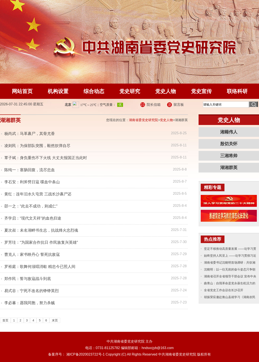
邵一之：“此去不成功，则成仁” (30, 206)
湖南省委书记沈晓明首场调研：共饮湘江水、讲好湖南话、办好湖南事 (229, 263)
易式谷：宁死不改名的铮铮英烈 (31, 291)
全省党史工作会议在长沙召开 (223, 290)
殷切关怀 (228, 143)
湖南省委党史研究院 (143, 120)
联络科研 (237, 91)
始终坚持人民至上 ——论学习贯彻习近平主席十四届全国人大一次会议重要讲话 (230, 256)
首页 (5, 320)
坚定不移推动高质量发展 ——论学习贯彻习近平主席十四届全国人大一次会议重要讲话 (230, 249)
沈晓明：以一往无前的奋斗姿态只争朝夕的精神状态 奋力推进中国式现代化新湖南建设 (230, 270)
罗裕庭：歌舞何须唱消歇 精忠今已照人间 (39, 266)
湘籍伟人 (228, 132)
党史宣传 (201, 91)
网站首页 (22, 91)
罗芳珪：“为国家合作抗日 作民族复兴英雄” (41, 242)
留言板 (179, 104)
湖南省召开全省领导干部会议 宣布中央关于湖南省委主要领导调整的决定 (230, 277)
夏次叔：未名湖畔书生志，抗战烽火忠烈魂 (41, 230)
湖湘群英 (228, 167)
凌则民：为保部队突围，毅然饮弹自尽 (37, 146)
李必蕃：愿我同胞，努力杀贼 (29, 303)
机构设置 (58, 91)
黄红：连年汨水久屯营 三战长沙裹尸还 (37, 194)
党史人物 (165, 91)
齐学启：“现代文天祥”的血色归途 (32, 218)
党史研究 (129, 91)
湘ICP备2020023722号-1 (85, 354)
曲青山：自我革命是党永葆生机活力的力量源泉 (229, 284)
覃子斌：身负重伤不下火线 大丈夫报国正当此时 (45, 158)
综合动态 (94, 91)
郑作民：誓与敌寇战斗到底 (27, 279)
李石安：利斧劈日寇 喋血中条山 (32, 182)
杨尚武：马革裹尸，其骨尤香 (29, 133)
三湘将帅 (228, 155)
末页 (55, 320)
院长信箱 (154, 104)
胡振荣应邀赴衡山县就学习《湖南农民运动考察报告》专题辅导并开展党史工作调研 (229, 297)
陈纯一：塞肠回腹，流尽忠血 (29, 170)
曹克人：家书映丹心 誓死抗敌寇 (32, 254)
